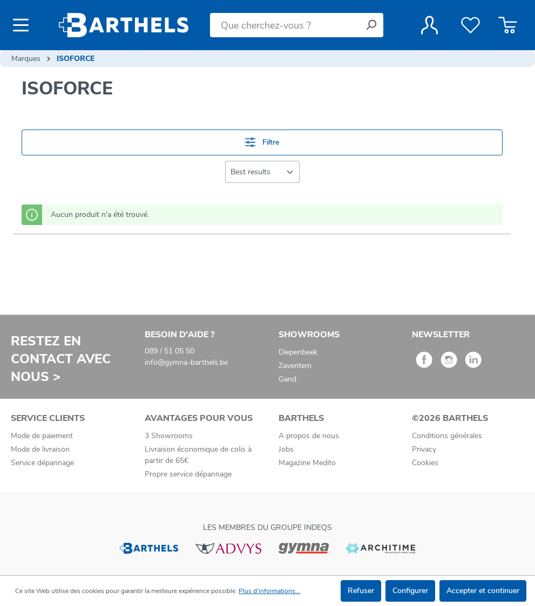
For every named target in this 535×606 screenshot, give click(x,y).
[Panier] (507, 25)
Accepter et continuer (482, 590)
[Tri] (262, 172)
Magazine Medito (307, 463)
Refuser (361, 590)
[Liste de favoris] (470, 25)
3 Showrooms (169, 436)
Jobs (286, 449)
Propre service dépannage (188, 474)
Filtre (262, 142)
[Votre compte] (429, 25)
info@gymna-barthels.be (186, 362)
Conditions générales (447, 436)
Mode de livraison (40, 449)
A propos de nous (309, 436)
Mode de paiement (42, 436)
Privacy (424, 449)
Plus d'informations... (269, 591)
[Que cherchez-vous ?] (284, 25)
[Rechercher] (370, 25)
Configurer (410, 590)
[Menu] (24, 25)
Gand (287, 379)
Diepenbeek (298, 352)
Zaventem (295, 365)
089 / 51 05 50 (169, 351)
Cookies (425, 463)
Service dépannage (42, 463)
